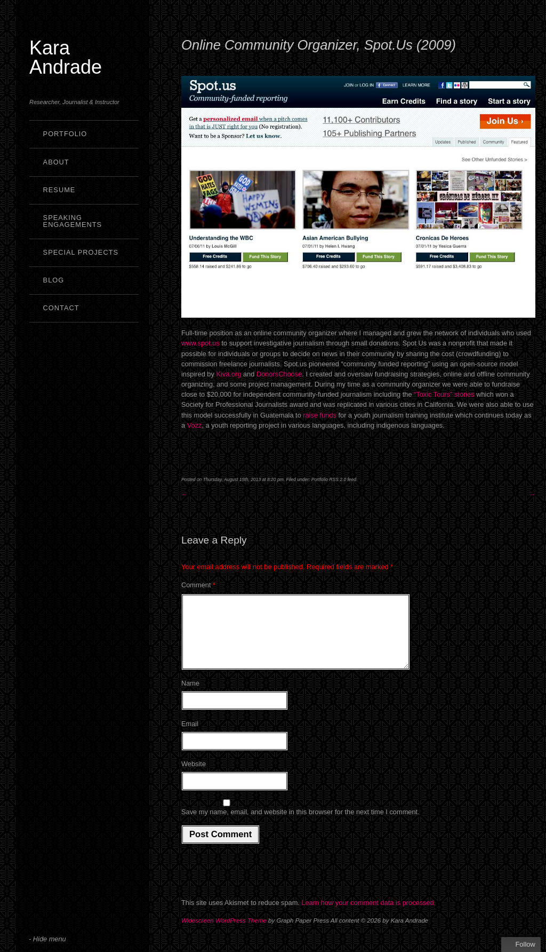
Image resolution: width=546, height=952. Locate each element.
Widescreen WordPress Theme (224, 933)
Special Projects (80, 252)
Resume (59, 190)
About (56, 162)
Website (193, 777)
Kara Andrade (65, 57)
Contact (61, 308)
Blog (54, 280)
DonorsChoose (279, 374)
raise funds (319, 415)
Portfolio (65, 134)
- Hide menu (47, 939)
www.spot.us (200, 343)
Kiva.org (229, 374)
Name (190, 696)
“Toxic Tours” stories (444, 394)
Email (189, 737)
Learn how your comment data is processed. (368, 915)
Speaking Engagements (72, 221)
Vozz (194, 425)
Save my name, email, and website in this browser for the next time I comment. (300, 825)
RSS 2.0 (337, 479)
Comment (198, 585)
